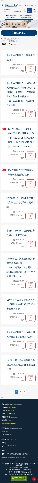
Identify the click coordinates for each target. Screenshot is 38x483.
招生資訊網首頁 (14, 39)
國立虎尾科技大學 (22, 464)
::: (2, 1)
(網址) (4, 443)
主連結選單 (19, 32)
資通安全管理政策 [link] (10, 474)
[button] (34, 479)
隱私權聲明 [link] (27, 469)
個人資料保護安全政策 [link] (13, 469)
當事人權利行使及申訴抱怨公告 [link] (19, 472)
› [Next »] (24, 391)
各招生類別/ (9, 420)
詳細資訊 (30, 69)
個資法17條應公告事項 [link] (26, 474)
